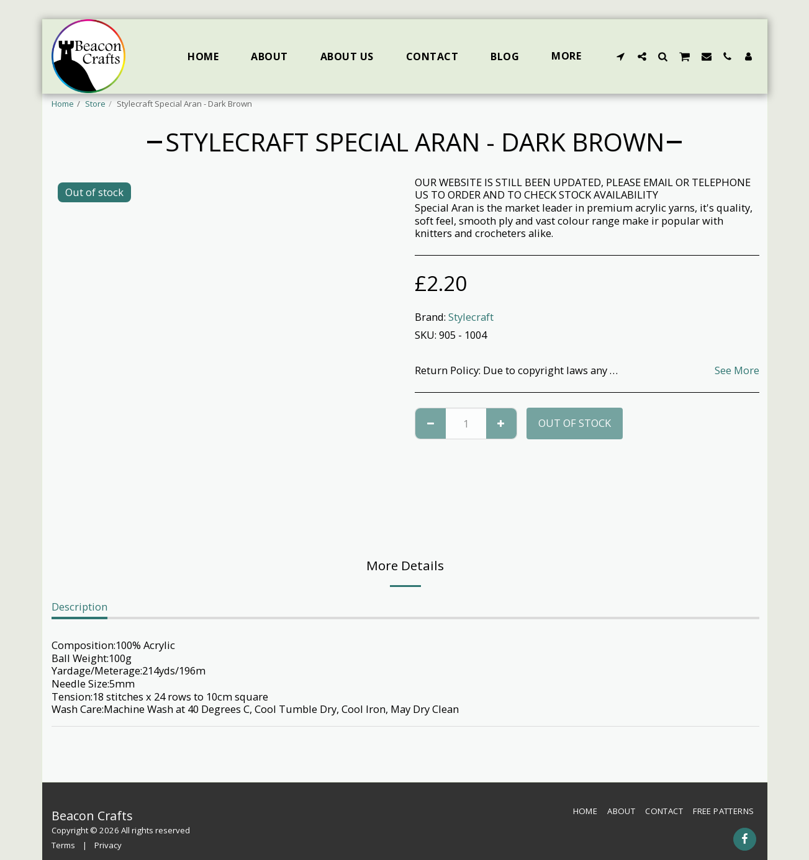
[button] (621, 56)
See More (737, 370)
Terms (63, 845)
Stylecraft (471, 317)
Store (95, 103)
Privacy (108, 845)
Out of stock (574, 423)
